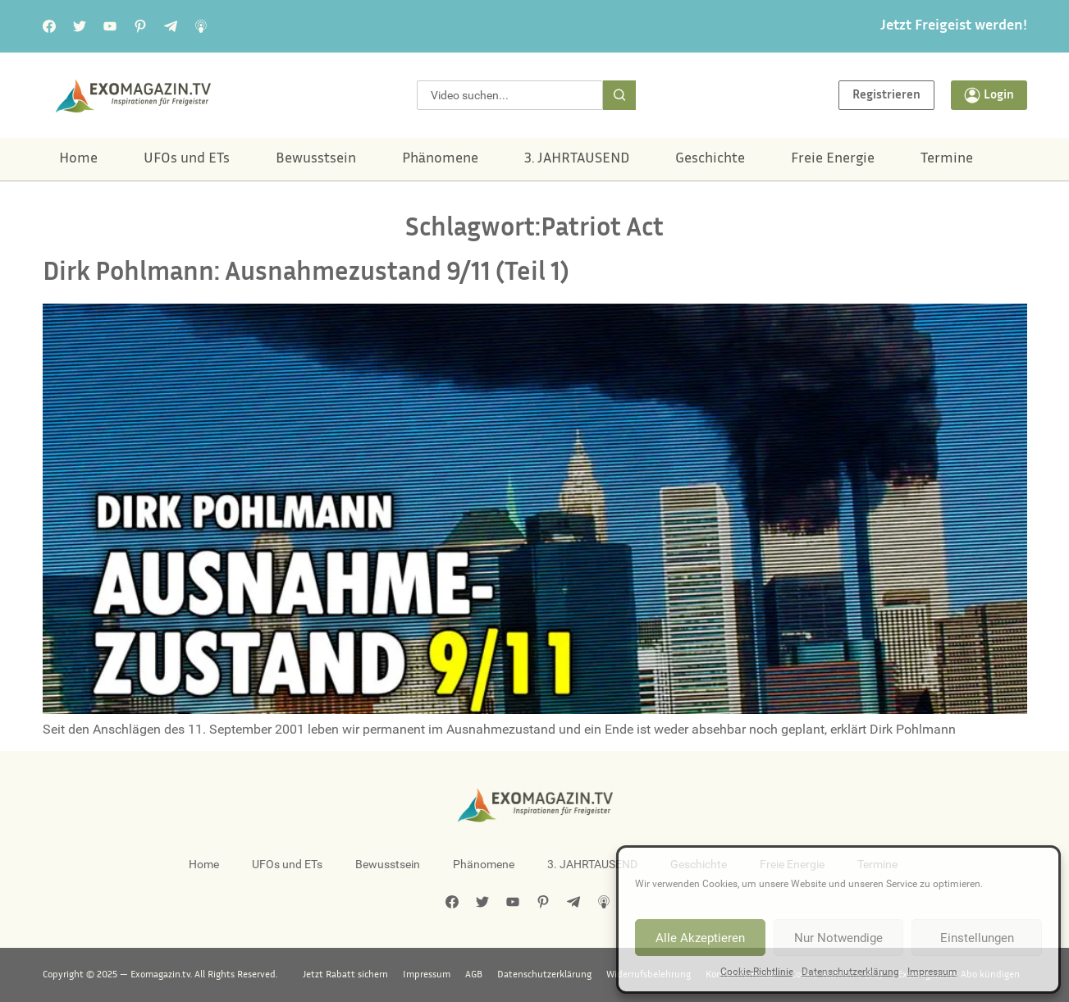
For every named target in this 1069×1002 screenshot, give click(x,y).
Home (78, 159)
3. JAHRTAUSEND (576, 159)
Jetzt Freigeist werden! (953, 26)
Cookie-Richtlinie (756, 971)
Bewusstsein (316, 159)
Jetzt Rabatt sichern (345, 975)
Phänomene (440, 159)
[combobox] (509, 95)
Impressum (932, 971)
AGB (473, 975)
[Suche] (619, 95)
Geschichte (710, 159)
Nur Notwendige (838, 938)
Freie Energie (833, 159)
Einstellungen (977, 938)
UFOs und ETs (187, 159)
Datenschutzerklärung (850, 971)
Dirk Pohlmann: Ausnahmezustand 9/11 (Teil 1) (306, 274)
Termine (947, 159)
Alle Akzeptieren (700, 938)
